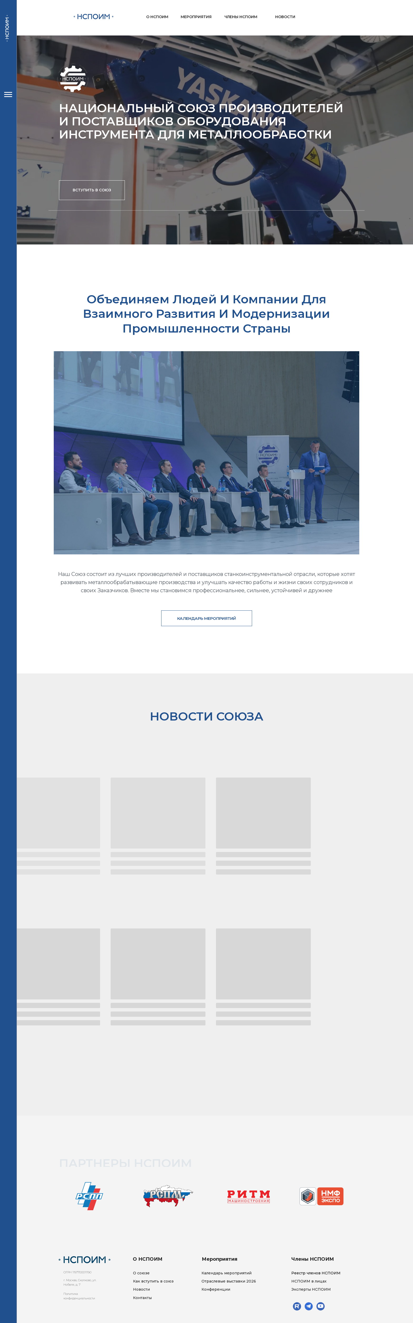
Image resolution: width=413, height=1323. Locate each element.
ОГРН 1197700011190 (77, 1272)
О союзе (141, 1273)
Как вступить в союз (153, 1281)
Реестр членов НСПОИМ (316, 1273)
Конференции (215, 1289)
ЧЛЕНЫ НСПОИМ (240, 16)
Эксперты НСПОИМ (311, 1289)
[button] (92, 190)
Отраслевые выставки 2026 (228, 1281)
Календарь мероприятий (226, 1273)
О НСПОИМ (157, 16)
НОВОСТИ (285, 16)
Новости (141, 1289)
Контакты (142, 1297)
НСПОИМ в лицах (309, 1281)
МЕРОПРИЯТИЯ (196, 16)
